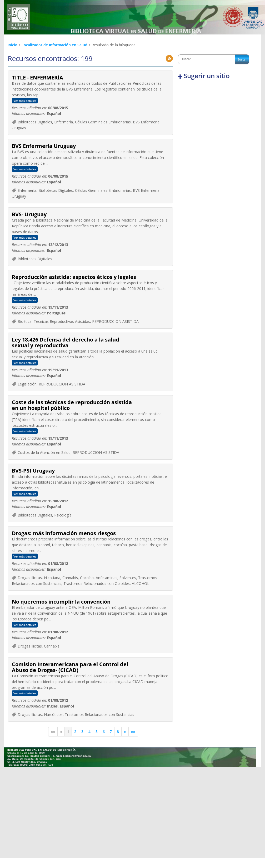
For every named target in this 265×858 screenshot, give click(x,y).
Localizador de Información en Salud (55, 44)
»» (133, 731)
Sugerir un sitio (207, 76)
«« (53, 731)
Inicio (12, 44)
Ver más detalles (24, 101)
